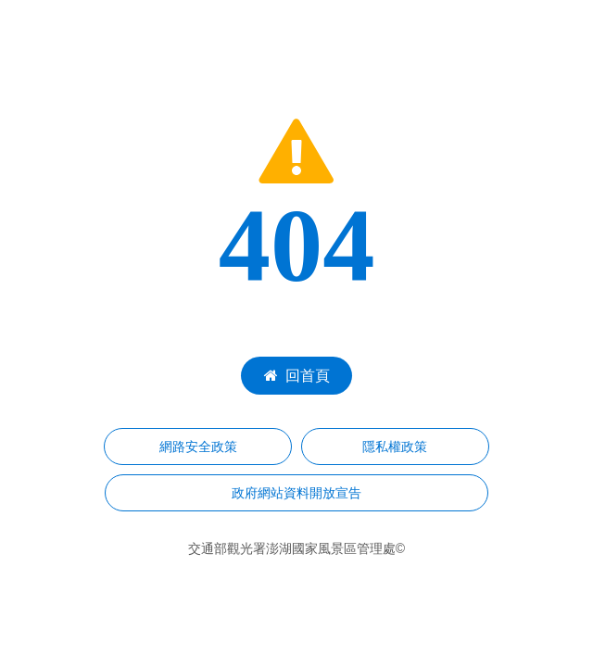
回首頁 (297, 376)
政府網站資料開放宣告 (296, 492)
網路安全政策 (198, 446)
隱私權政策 (394, 446)
